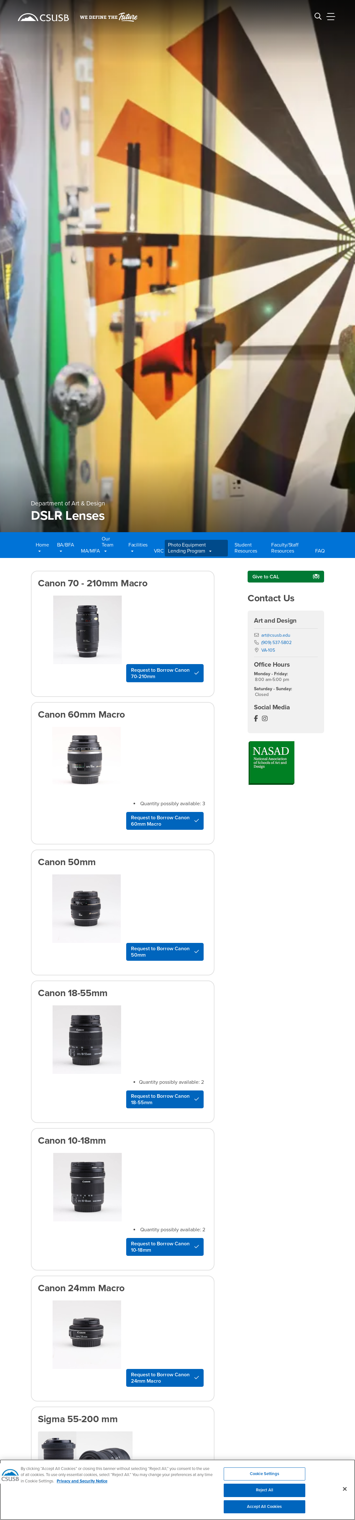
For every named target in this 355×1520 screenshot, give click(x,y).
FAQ (318, 551)
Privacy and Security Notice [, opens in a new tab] (82, 1484)
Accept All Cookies (264, 1510)
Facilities (137, 548)
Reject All (264, 1493)
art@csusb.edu (275, 635)
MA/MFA (88, 551)
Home (42, 548)
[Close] (345, 1493)
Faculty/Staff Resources (285, 548)
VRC (158, 551)
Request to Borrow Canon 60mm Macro (160, 820)
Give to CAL (265, 577)
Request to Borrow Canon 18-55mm (160, 1099)
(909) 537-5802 (276, 642)
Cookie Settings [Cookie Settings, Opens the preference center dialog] (264, 1477)
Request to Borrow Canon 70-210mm (160, 673)
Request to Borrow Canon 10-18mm (160, 1247)
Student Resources (246, 548)
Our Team (107, 545)
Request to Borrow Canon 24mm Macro (160, 1378)
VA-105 (268, 650)
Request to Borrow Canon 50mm (160, 951)
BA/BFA (65, 548)
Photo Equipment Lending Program (189, 548)
